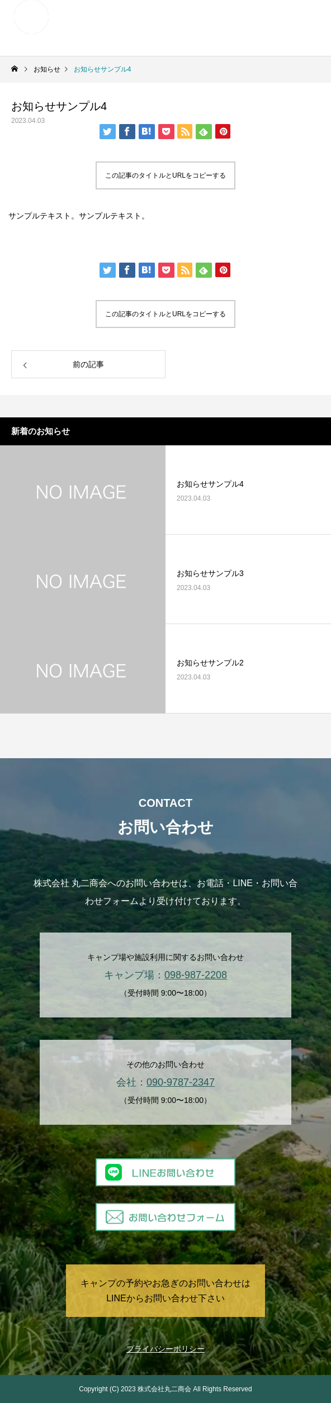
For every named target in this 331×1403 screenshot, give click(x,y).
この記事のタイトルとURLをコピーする (165, 175)
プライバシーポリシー (165, 1349)
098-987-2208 (195, 975)
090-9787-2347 (180, 1082)
